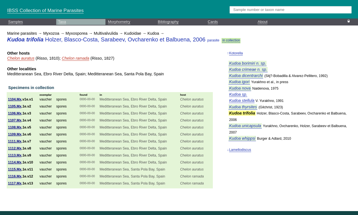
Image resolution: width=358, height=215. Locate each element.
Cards (213, 22)
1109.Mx (15, 134)
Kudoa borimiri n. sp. (247, 63)
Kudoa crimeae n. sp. (248, 69)
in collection (231, 40)
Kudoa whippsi (242, 138)
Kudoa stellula (241, 100)
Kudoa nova (240, 88)
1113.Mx (15, 155)
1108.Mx (15, 127)
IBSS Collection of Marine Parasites (45, 10)
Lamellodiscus (240, 150)
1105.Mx (15, 106)
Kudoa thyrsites (243, 107)
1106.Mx (15, 113)
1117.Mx (15, 183)
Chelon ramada (75, 58)
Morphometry (119, 22)
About (262, 22)
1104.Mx (15, 99)
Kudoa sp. (238, 94)
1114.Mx (15, 162)
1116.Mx (15, 176)
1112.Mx (15, 148)
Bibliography (168, 22)
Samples (15, 22)
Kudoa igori (239, 82)
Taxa (62, 22)
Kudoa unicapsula (245, 125)
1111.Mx (15, 141)
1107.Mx (15, 120)
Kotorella (236, 53)
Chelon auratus (21, 58)
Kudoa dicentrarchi (246, 75)
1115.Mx (15, 169)
